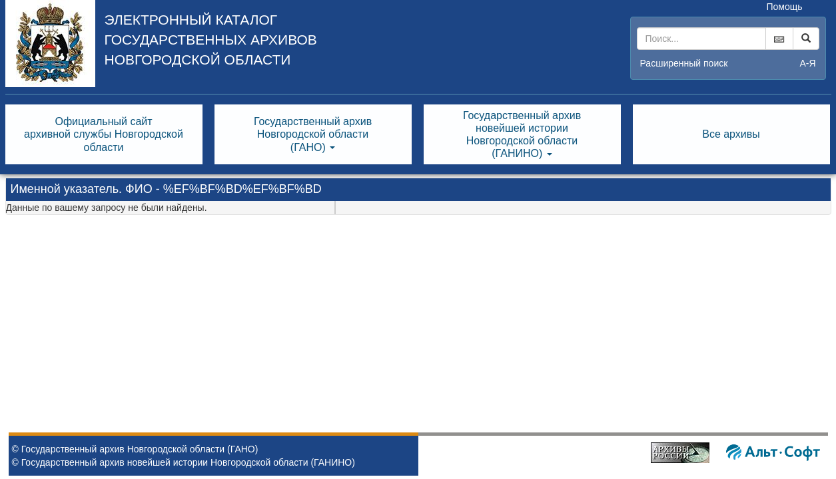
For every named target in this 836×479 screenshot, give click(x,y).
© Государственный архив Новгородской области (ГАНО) (135, 449)
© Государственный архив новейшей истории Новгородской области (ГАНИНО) (183, 462)
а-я (807, 63)
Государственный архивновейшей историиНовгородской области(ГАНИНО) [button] (522, 135)
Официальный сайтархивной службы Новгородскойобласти (103, 134)
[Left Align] (806, 38)
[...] (701, 38)
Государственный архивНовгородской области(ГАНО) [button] (313, 134)
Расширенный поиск (684, 63)
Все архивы (731, 134)
